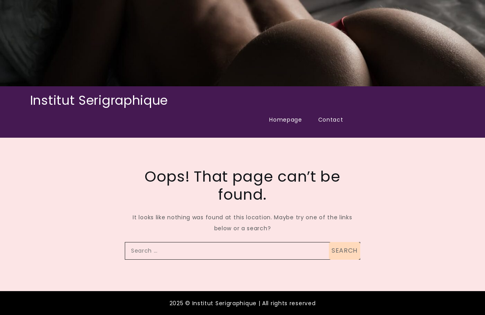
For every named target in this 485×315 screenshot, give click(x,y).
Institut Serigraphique (99, 100)
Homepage (285, 120)
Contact (330, 120)
